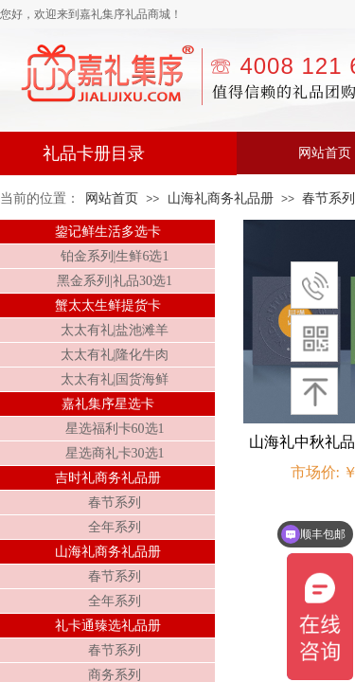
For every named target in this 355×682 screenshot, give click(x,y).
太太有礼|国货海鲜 (115, 379)
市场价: (315, 472)
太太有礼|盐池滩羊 (115, 330)
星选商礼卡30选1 (115, 453)
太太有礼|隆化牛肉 (115, 355)
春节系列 (114, 502)
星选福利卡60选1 (115, 429)
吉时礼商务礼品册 (108, 478)
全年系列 (114, 527)
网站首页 (111, 198)
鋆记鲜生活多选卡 (108, 231)
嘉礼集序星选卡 (108, 404)
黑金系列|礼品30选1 (114, 281)
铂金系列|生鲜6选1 (115, 256)
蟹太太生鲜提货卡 (108, 305)
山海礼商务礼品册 (221, 198)
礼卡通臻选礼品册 (108, 626)
